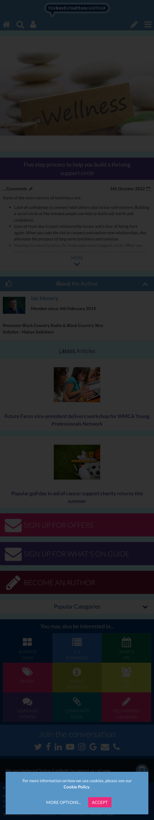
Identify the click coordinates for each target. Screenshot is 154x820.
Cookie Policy (77, 786)
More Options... (63, 802)
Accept (100, 802)
